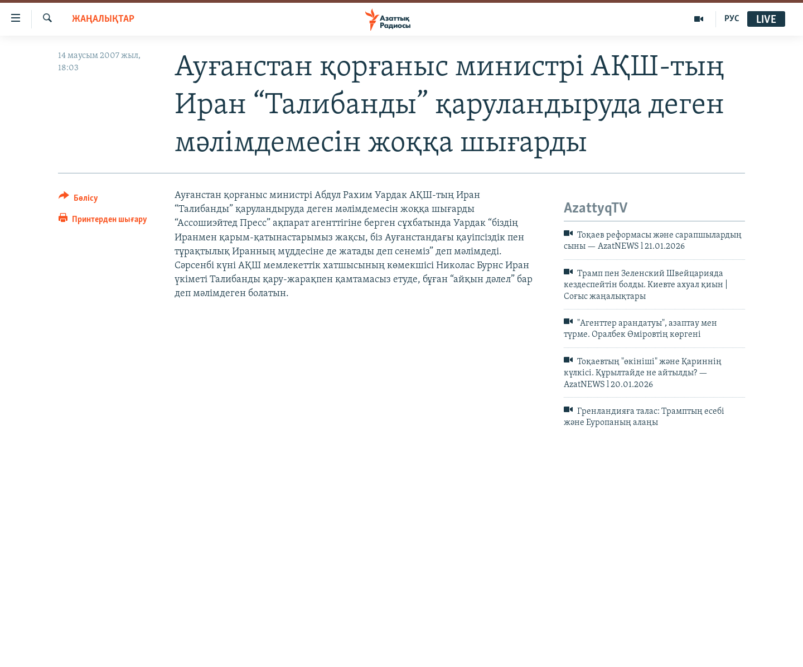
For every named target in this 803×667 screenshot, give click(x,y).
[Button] (78, 199)
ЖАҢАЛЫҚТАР (103, 19)
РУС (731, 18)
